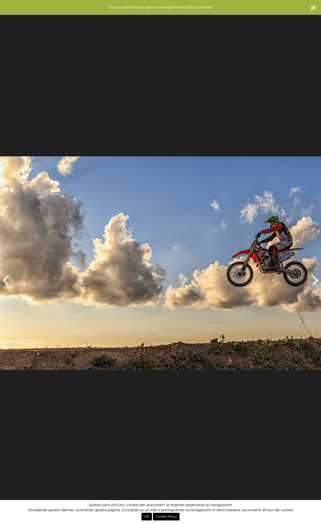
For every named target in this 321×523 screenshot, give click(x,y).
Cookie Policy (166, 516)
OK (146, 516)
